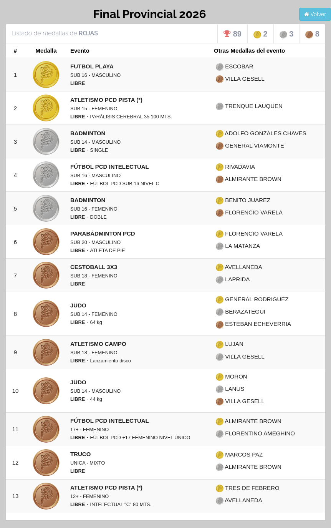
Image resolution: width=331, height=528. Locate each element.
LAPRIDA (233, 279)
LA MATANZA (238, 245)
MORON (231, 376)
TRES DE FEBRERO (248, 488)
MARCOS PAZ (239, 454)
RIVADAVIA (235, 166)
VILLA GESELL (240, 78)
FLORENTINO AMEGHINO (255, 433)
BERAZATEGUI (240, 311)
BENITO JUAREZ (243, 200)
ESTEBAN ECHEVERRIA (253, 323)
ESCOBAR (234, 66)
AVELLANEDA (239, 267)
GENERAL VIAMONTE (250, 145)
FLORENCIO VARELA (249, 212)
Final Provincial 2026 (149, 14)
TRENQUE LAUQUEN (249, 106)
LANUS (230, 388)
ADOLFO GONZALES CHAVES (261, 133)
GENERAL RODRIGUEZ (252, 299)
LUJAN (229, 343)
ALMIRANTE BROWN (248, 179)
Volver (315, 14)
